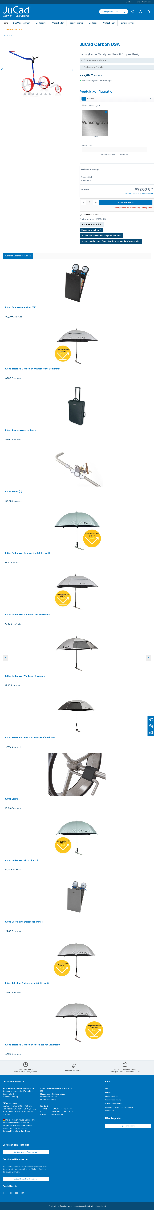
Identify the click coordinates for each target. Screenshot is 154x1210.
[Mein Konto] (140, 11)
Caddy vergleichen (91, 230)
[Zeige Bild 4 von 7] (37, 94)
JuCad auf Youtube (16, 1193)
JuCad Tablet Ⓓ (13, 491)
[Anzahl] (89, 202)
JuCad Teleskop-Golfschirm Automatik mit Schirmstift (32, 1045)
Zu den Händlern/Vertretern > (25, 1152)
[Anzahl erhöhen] (95, 202)
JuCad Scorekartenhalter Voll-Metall (24, 922)
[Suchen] (125, 11)
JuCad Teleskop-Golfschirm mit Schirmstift (27, 983)
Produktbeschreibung (94, 60)
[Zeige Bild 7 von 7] (50, 94)
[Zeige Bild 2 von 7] (29, 94)
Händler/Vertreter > (143, 2)
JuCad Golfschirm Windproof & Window (25, 676)
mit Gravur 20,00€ (92, 106)
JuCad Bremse (12, 799)
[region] (77, 658)
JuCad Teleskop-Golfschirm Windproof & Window (30, 737)
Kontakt (108, 1092)
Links (108, 1081)
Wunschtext (87, 145)
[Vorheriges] (2, 70)
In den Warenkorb (126, 202)
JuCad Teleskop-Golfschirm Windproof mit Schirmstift (32, 369)
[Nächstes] (72, 70)
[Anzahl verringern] (83, 202)
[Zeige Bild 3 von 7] (33, 94)
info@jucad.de (57, 1114)
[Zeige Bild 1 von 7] (25, 94)
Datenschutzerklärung (113, 1103)
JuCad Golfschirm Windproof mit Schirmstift (27, 614)
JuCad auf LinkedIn (23, 1193)
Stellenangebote (111, 1096)
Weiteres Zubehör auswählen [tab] (18, 256)
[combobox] (110, 11)
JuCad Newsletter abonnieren (25, 1179)
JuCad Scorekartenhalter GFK (20, 307)
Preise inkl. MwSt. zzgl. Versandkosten (138, 194)
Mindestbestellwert (98, 1206)
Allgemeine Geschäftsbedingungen (119, 1107)
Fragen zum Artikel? (92, 223)
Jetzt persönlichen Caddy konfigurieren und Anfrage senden (110, 240)
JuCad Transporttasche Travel (20, 430)
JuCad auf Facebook (4, 1193)
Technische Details (93, 67)
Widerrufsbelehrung (113, 1100)
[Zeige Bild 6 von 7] (45, 94)
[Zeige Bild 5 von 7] (41, 94)
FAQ (106, 1089)
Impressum (109, 1111)
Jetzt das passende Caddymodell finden (101, 235)
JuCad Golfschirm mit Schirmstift (22, 860)
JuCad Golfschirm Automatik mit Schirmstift (27, 553)
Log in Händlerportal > (128, 1126)
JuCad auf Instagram (10, 1193)
